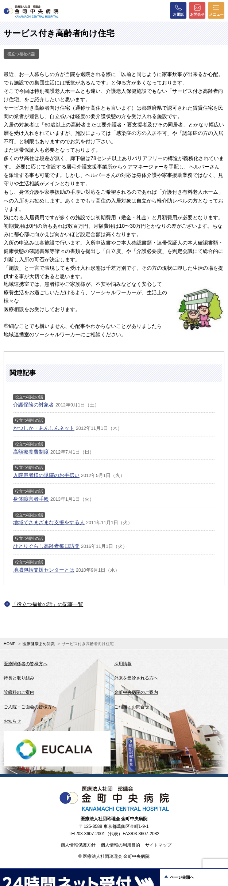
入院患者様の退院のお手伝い (46, 475)
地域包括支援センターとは (43, 570)
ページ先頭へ (182, 877)
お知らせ (12, 721)
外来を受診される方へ (136, 678)
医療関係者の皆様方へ (25, 663)
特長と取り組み (19, 678)
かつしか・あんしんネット (43, 428)
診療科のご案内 (19, 692)
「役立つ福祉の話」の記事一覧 (47, 604)
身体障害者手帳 (31, 499)
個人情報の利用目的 (120, 845)
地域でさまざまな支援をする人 (49, 522)
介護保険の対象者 (33, 405)
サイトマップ (158, 845)
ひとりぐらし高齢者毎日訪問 (46, 546)
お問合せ (197, 10)
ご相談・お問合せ (131, 706)
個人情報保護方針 (78, 845)
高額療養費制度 (31, 452)
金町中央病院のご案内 (136, 692)
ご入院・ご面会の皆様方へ (30, 706)
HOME (9, 643)
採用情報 (123, 663)
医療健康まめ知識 (39, 643)
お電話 (178, 10)
